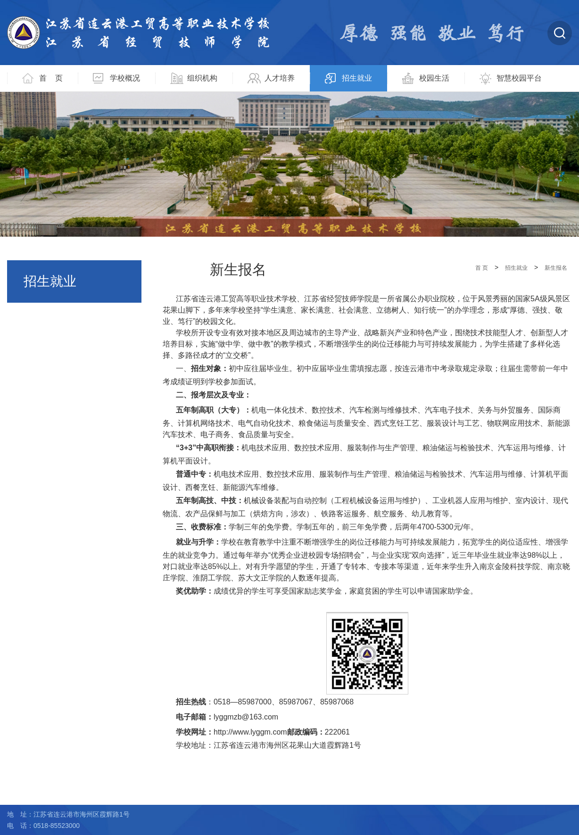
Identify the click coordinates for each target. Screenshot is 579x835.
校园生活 (434, 78)
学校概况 (125, 78)
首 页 (51, 78)
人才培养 (280, 78)
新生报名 (556, 268)
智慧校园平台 (519, 78)
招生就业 (357, 78)
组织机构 (202, 78)
